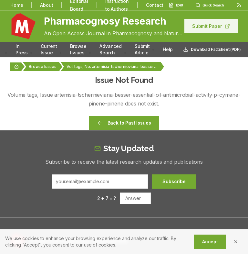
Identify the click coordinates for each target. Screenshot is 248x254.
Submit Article (142, 49)
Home (16, 5)
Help (168, 49)
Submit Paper (211, 26)
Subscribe (174, 181)
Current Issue (49, 49)
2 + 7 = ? (106, 198)
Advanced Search (110, 49)
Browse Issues (78, 49)
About (46, 5)
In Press (22, 49)
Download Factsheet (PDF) (212, 49)
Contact (154, 5)
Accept (210, 241)
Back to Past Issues (124, 123)
